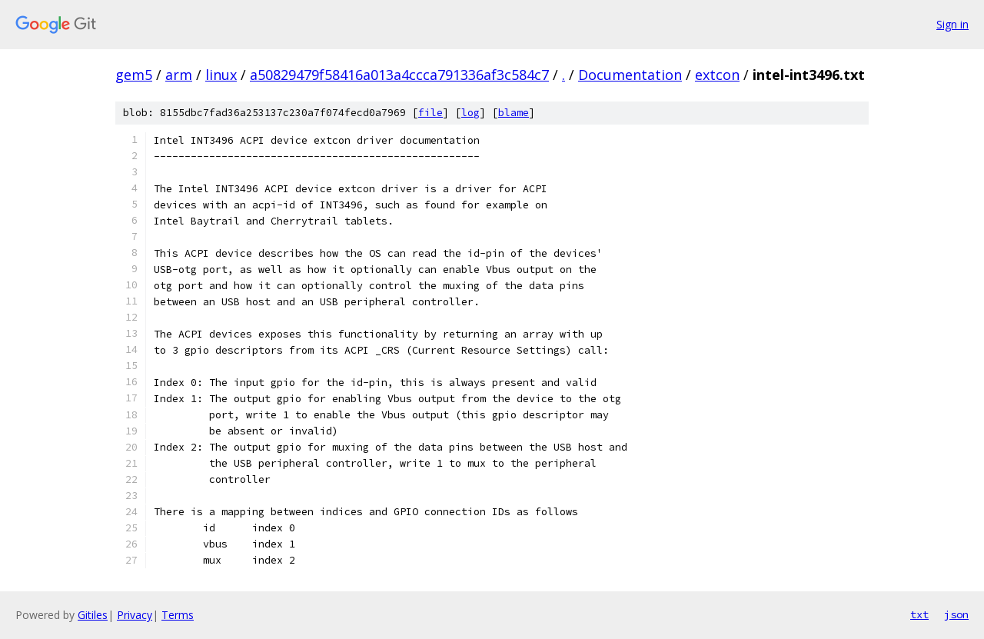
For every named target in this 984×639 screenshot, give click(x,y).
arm (178, 74)
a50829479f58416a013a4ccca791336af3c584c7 (399, 74)
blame (513, 112)
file (430, 112)
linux (221, 74)
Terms (177, 614)
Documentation (630, 74)
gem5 (133, 74)
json (956, 614)
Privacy (134, 614)
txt (919, 614)
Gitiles (93, 614)
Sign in (952, 24)
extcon (717, 74)
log (470, 112)
